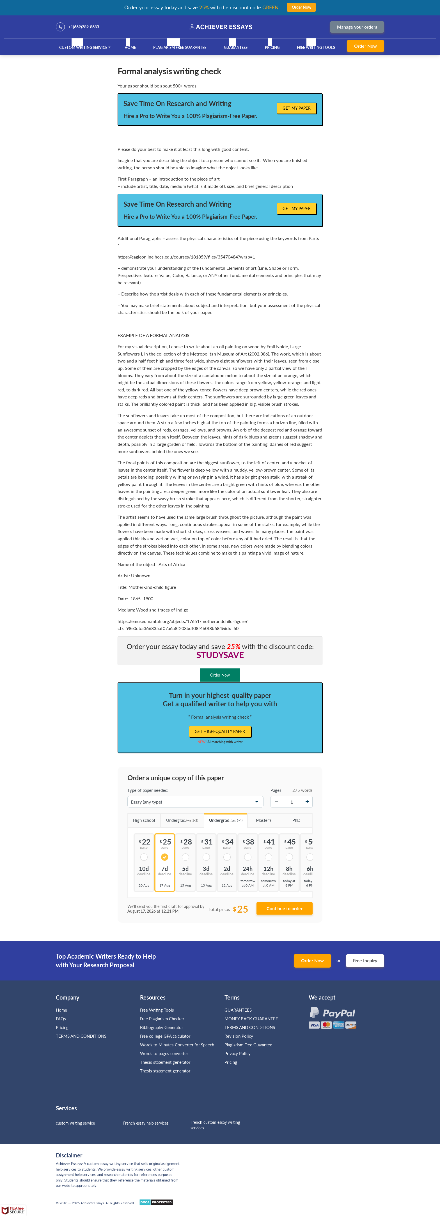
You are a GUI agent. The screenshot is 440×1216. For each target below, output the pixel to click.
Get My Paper (297, 108)
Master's (259, 818)
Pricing (272, 47)
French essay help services (145, 1123)
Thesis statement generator (165, 1062)
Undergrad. (179, 818)
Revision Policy (238, 1036)
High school (141, 818)
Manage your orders (357, 26)
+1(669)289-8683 (83, 26)
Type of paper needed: (147, 790)
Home (130, 47)
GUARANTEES (235, 47)
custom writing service (75, 1123)
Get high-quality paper (220, 731)
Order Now (365, 46)
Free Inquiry (365, 960)
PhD (290, 818)
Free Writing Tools (316, 47)
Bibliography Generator (161, 1027)
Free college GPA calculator (165, 1036)
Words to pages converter (164, 1053)
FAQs (61, 1018)
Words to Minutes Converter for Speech (177, 1044)
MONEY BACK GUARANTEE (251, 1018)
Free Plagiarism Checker (162, 1018)
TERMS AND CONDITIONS (81, 1036)
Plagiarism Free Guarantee (179, 47)
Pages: (277, 790)
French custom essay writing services (215, 1125)
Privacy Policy (237, 1053)
